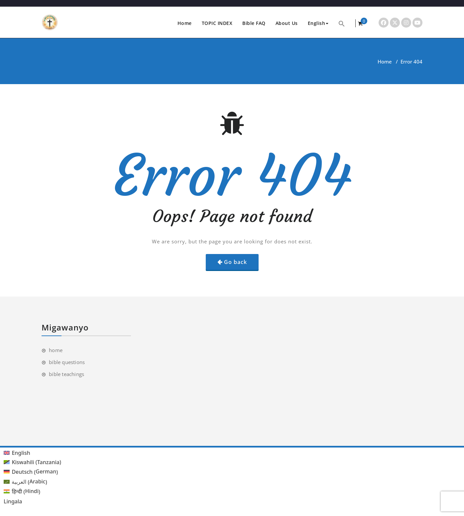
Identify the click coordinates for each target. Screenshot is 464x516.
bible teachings (66, 374)
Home (184, 23)
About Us (287, 23)
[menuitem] (32, 452)
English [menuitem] (21, 452)
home (55, 350)
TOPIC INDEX (217, 23)
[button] (341, 23)
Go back (235, 262)
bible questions (67, 362)
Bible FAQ (254, 23)
